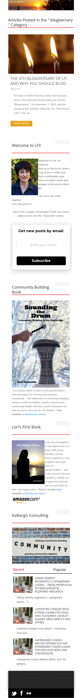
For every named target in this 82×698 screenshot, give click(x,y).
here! (59, 489)
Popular (59, 569)
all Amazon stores (35, 493)
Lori (17, 89)
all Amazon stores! (35, 414)
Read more (21, 123)
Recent (18, 569)
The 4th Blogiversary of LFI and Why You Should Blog (38, 81)
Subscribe (41, 261)
